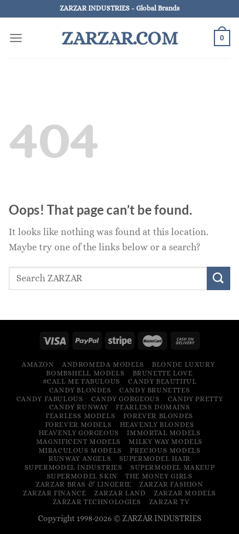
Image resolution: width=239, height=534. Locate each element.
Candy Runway (78, 407)
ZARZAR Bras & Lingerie (83, 484)
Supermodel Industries (74, 467)
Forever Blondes (158, 416)
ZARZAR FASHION (171, 484)
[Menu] (16, 37)
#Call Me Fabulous (81, 381)
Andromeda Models (103, 364)
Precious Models (165, 450)
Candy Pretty (195, 399)
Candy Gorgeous (125, 399)
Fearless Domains (153, 407)
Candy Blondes (80, 390)
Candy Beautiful (162, 381)
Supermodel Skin (82, 476)
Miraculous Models (80, 450)
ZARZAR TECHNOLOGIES (97, 502)
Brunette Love (163, 373)
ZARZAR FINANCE (54, 493)
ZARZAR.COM (119, 38)
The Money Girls (158, 476)
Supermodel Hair (154, 458)
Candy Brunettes (154, 390)
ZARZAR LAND (120, 493)
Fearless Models (80, 416)
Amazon (38, 364)
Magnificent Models (78, 441)
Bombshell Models (85, 373)
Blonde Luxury (183, 364)
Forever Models (78, 425)
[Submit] (218, 278)
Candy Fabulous (50, 399)
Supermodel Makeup (172, 467)
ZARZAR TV (169, 502)
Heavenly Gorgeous (79, 433)
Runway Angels (80, 458)
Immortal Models (163, 433)
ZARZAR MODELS (185, 493)
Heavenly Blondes (157, 425)
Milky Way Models (166, 441)
